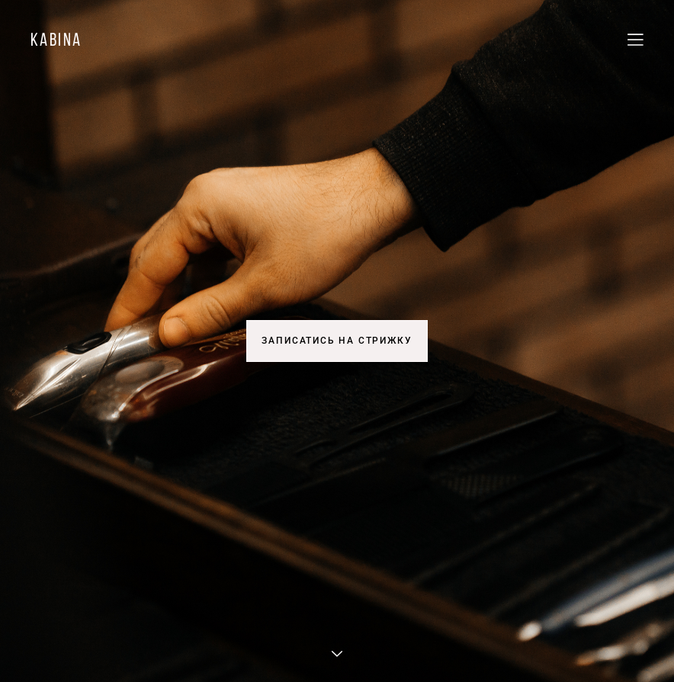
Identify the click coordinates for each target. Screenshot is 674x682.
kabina (56, 39)
